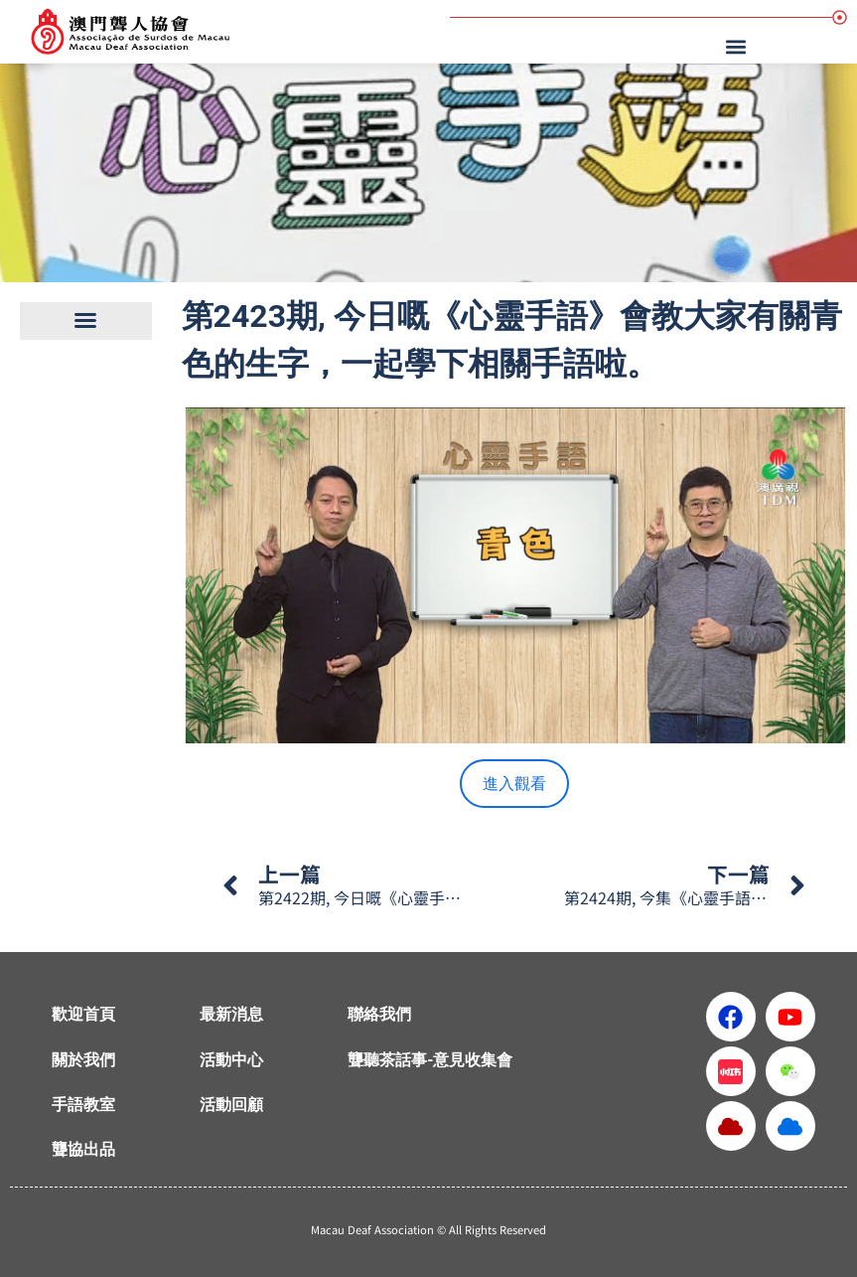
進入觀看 (514, 783)
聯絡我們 (379, 1014)
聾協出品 (83, 1149)
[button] (739, 46)
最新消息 (231, 1014)
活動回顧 (231, 1104)
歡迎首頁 (83, 1014)
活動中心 (231, 1059)
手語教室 (83, 1104)
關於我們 (83, 1059)
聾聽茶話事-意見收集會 (430, 1059)
